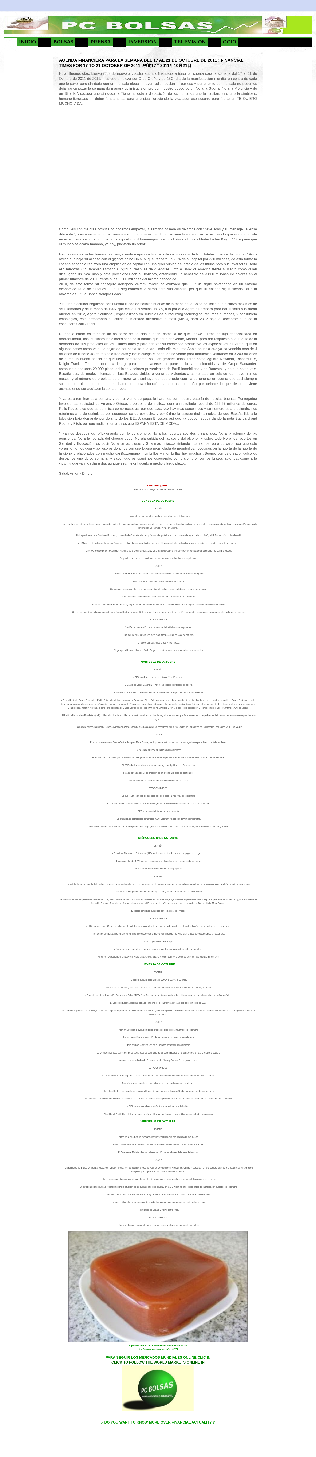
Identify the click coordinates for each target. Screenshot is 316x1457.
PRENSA (101, 41)
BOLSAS (63, 41)
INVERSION (142, 41)
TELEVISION (189, 41)
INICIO (27, 41)
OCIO (229, 41)
